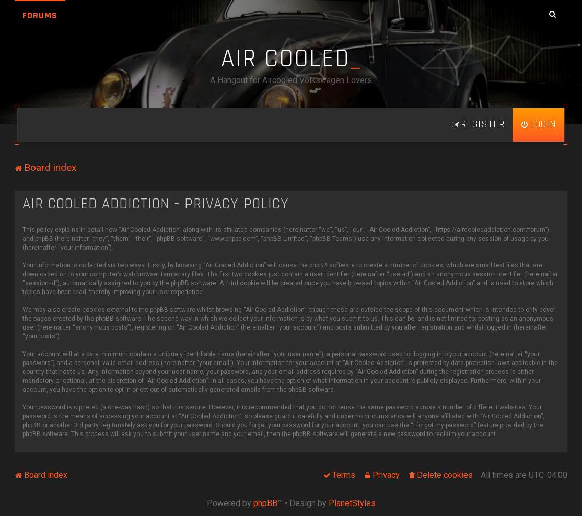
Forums (39, 15)
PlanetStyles (352, 503)
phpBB (265, 503)
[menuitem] (538, 125)
